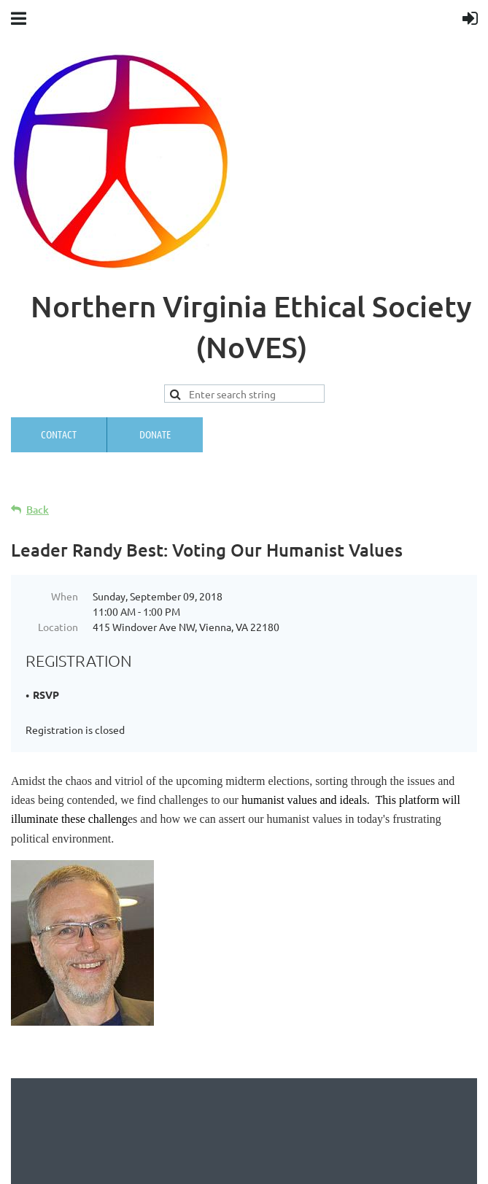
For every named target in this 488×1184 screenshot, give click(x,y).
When (64, 596)
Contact (59, 434)
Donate (155, 434)
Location (58, 626)
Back (37, 509)
